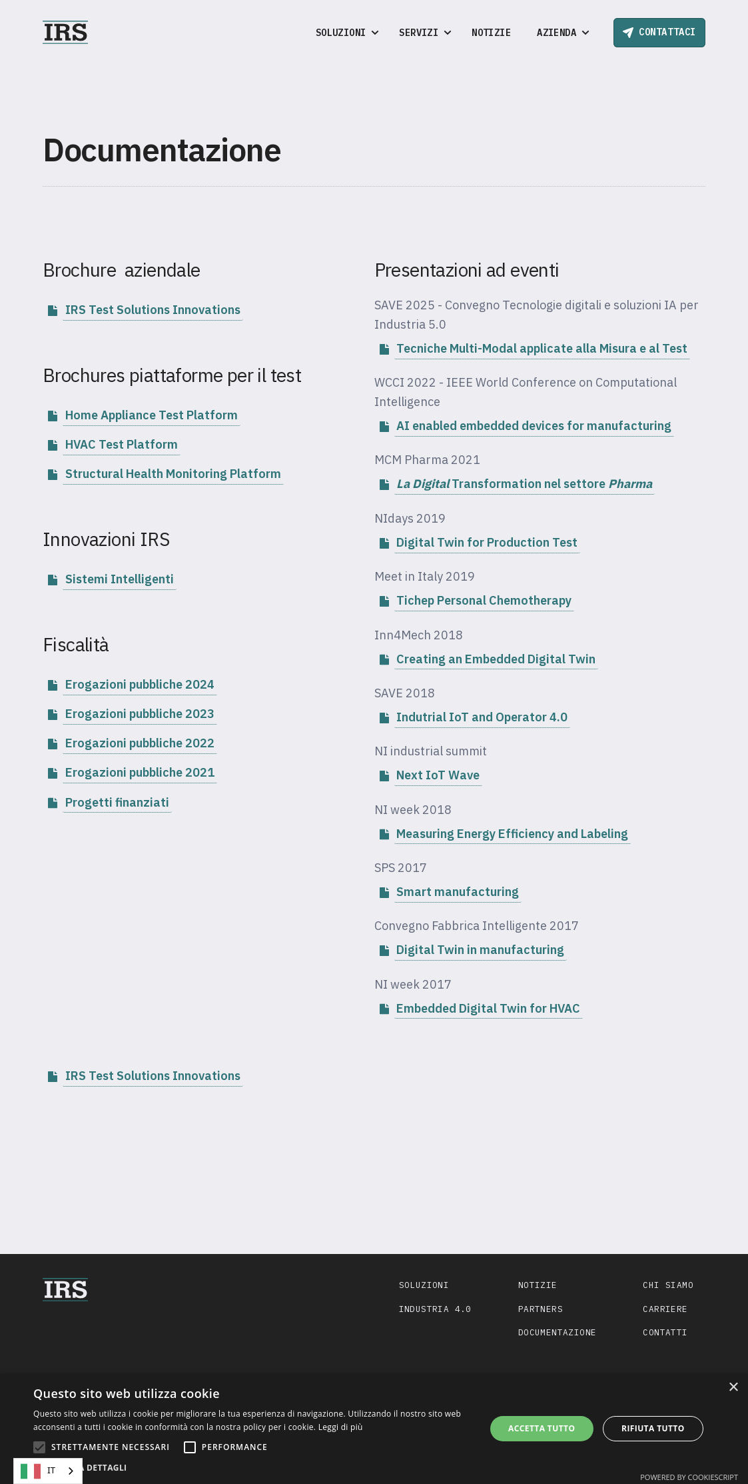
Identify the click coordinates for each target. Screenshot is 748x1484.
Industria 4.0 (435, 1308)
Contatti (665, 1332)
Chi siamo (668, 1284)
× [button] (733, 1388)
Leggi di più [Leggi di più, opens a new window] (340, 1427)
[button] (344, 32)
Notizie (491, 33)
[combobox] (48, 1471)
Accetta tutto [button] (541, 1428)
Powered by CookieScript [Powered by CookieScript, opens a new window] (689, 1477)
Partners (540, 1308)
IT (38, 1471)
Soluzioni (424, 1284)
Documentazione (557, 1332)
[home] (65, 32)
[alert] (374, 1428)
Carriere (665, 1308)
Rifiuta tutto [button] (653, 1428)
